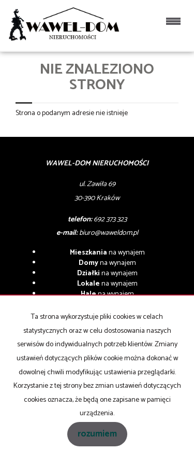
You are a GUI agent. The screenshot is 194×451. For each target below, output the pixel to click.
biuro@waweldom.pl (108, 233)
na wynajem (107, 253)
